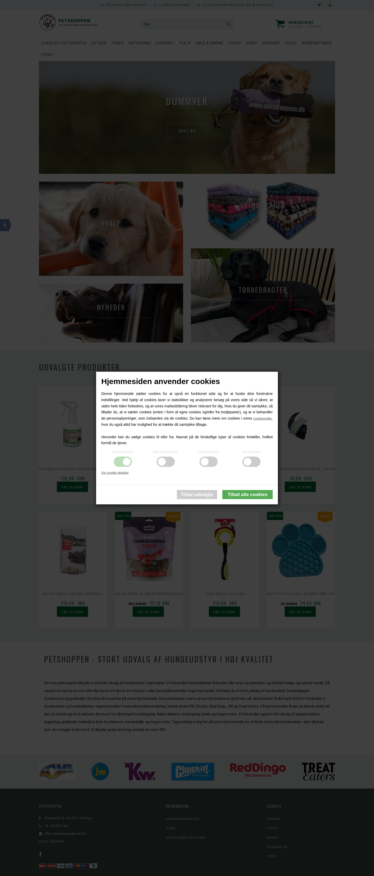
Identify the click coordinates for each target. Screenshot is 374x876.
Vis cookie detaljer (115, 473)
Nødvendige (122, 452)
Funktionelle (208, 452)
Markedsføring (165, 452)
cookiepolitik (262, 418)
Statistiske (251, 452)
